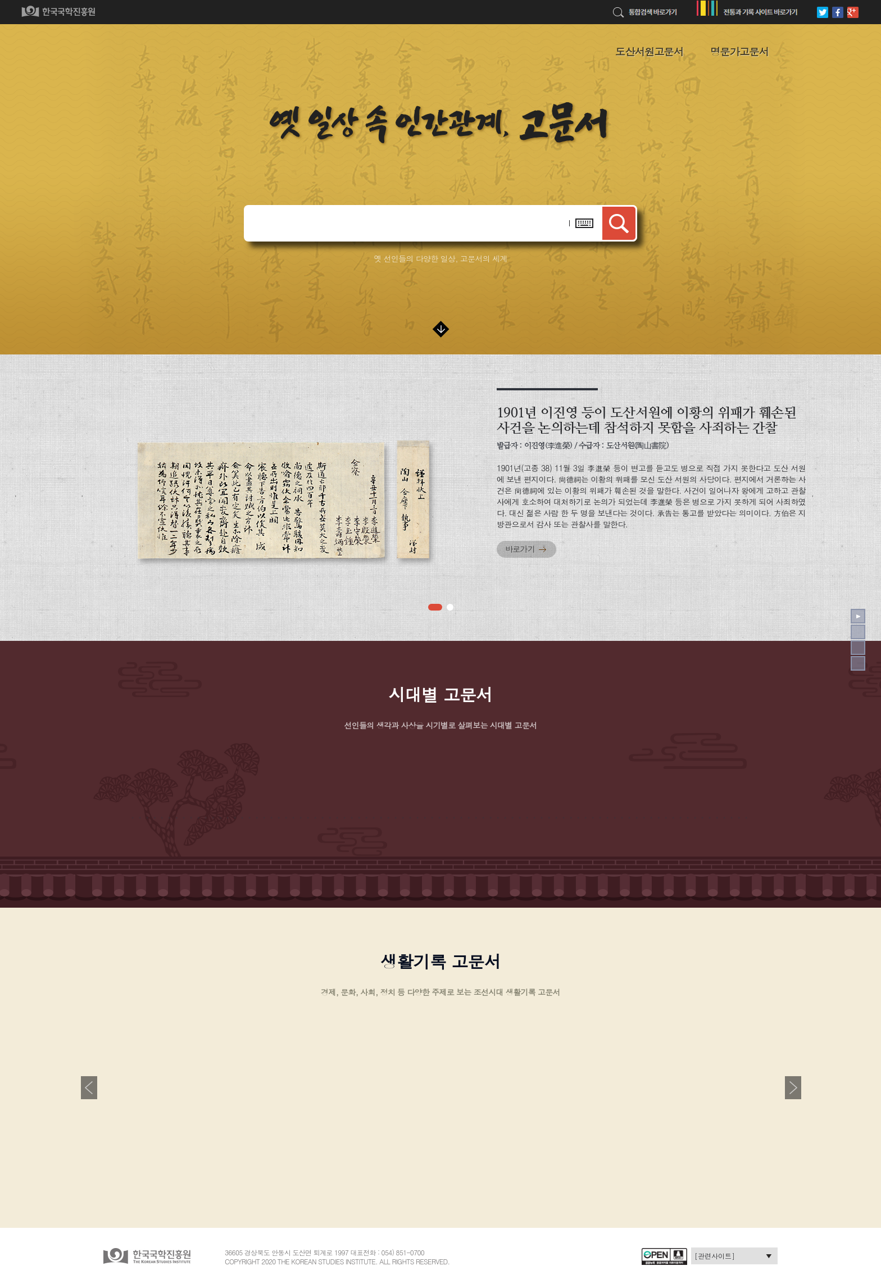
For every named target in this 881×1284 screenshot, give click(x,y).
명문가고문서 (739, 51)
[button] (435, 607)
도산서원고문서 (649, 51)
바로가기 (520, 548)
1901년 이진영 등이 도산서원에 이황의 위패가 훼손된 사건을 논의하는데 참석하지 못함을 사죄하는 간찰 (646, 420)
